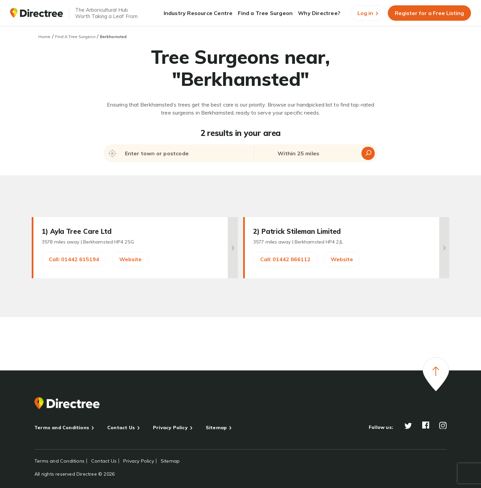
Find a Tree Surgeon (265, 13)
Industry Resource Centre (198, 13)
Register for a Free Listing (429, 13)
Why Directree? (319, 13)
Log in (367, 13)
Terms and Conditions (61, 428)
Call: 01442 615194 (74, 259)
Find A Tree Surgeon (75, 36)
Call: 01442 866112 (285, 259)
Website (130, 259)
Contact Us (121, 428)
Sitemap (216, 428)
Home (44, 36)
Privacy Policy (170, 428)
